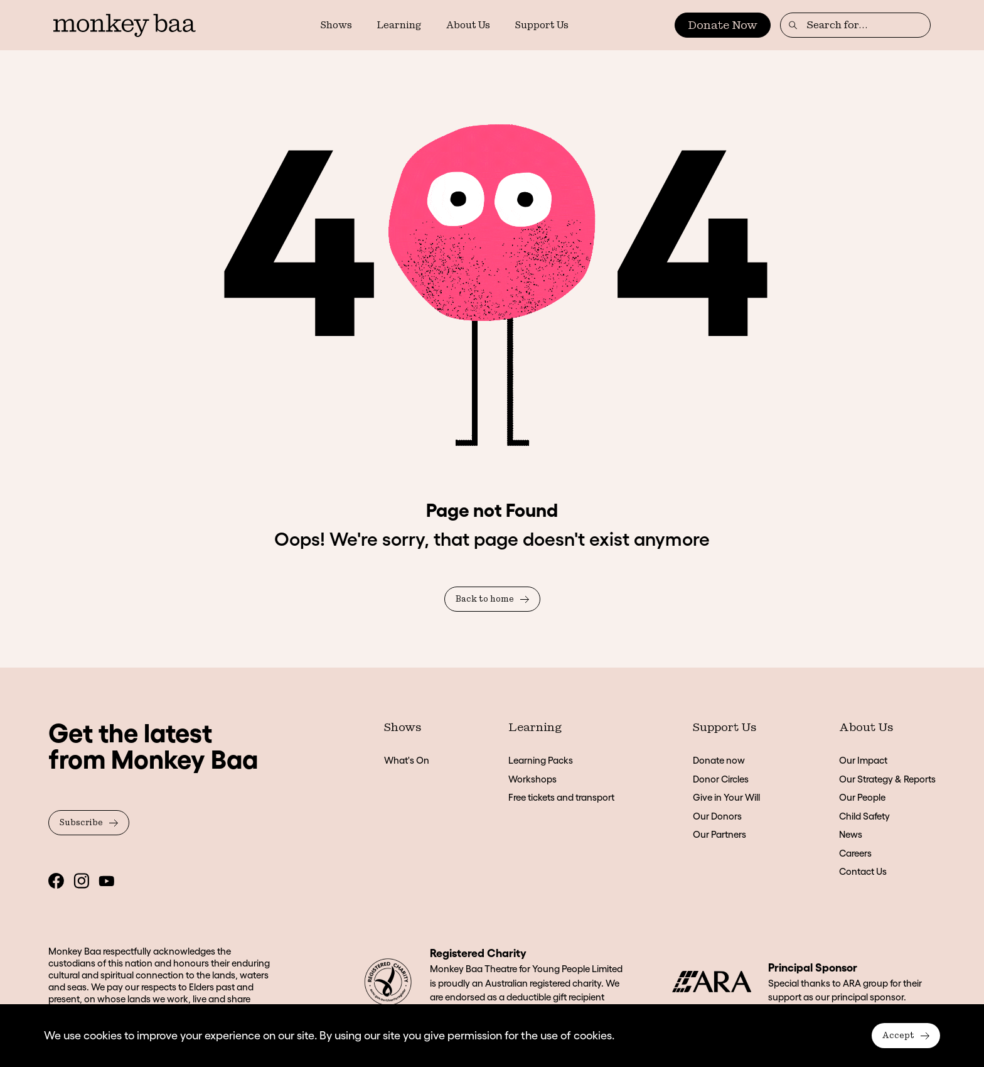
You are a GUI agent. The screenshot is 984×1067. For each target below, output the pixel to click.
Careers (855, 853)
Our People (862, 797)
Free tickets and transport (561, 797)
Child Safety (864, 816)
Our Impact (863, 760)
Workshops (532, 779)
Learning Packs (540, 760)
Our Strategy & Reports (887, 779)
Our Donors (717, 816)
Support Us (542, 25)
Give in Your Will (726, 797)
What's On (406, 760)
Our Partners (719, 834)
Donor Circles (721, 779)
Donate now (719, 760)
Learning (399, 25)
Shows (336, 25)
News (850, 834)
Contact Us (863, 871)
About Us (468, 25)
